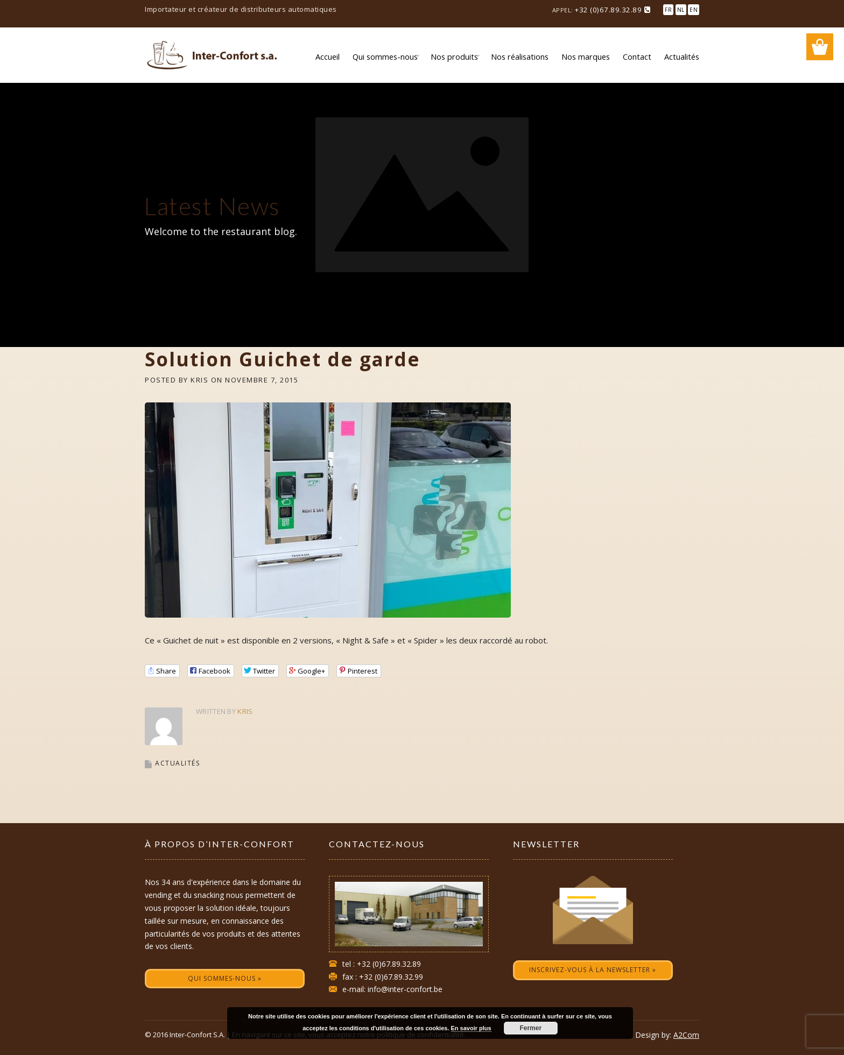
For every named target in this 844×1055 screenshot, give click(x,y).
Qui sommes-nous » (225, 978)
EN (694, 9)
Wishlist (819, 46)
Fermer (530, 1028)
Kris (199, 380)
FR (668, 9)
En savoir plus (471, 1028)
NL (681, 9)
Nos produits (454, 56)
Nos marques (585, 56)
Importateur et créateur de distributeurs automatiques (241, 9)
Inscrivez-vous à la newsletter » (592, 969)
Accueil (327, 56)
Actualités (681, 56)
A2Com (686, 1035)
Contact (637, 56)
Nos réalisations (519, 56)
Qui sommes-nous (385, 56)
